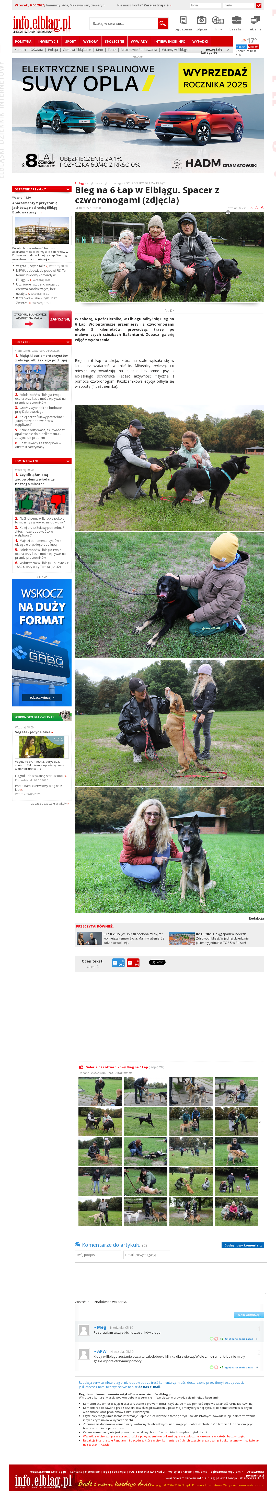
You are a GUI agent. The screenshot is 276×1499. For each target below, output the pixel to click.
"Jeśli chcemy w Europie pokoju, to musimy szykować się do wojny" (40, 520)
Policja (53, 50)
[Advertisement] (221, 352)
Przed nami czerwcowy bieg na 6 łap (38, 788)
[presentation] (193, 1309)
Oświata (37, 50)
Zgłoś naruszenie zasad (238, 1339)
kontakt (76, 1471)
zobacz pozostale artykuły (49, 803)
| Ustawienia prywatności (254, 1473)
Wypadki (200, 41)
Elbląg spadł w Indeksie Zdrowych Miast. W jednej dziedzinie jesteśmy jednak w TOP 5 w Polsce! (222, 938)
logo (106, 1471)
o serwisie (92, 1471)
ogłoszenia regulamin (227, 1471)
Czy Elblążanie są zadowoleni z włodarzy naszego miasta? (35, 479)
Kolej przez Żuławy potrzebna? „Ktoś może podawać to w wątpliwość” (39, 421)
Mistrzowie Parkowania (139, 50)
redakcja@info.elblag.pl (48, 1471)
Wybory (90, 41)
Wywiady (139, 41)
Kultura (20, 50)
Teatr (112, 50)
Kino (99, 50)
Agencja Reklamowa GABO (244, 1478)
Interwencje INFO (170, 41)
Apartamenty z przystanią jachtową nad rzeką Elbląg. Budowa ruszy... (35, 207)
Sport (70, 41)
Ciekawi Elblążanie (77, 50)
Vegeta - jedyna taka (32, 266)
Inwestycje (48, 41)
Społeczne (114, 41)
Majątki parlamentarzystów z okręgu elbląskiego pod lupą (41, 357)
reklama (201, 1471)
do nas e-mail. (149, 1387)
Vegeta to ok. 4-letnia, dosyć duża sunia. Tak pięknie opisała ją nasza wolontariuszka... (39, 765)
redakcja (119, 1471)
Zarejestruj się (157, 5)
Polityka (23, 41)
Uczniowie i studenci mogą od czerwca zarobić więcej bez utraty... (38, 289)
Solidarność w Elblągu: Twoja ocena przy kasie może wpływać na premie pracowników (40, 399)
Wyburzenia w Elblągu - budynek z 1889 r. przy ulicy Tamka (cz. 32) (41, 565)
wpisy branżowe (180, 1471)
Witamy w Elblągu (175, 50)
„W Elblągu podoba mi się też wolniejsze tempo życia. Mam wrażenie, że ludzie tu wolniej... (133, 938)
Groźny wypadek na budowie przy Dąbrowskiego (38, 410)
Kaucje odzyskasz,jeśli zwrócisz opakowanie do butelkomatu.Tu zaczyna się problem (40, 434)
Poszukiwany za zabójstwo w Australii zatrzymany (38, 445)
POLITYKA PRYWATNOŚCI (147, 1471)
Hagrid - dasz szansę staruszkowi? (41, 776)
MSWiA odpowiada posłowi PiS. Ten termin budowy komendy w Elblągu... (41, 275)
